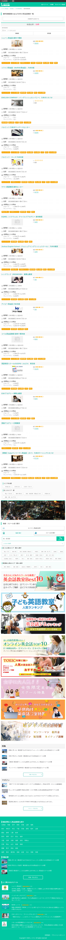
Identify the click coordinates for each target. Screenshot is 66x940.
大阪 (2, 840)
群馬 (27, 828)
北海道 (3, 825)
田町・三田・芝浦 (50, 555)
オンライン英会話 (60, 4)
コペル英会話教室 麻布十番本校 (13, 334)
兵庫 (7, 840)
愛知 (2, 832)
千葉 (18, 828)
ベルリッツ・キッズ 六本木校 (12, 157)
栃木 (32, 828)
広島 (2, 844)
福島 (32, 825)
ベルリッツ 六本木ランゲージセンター (15, 127)
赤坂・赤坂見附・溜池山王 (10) (33, 493)
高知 (12, 848)
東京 (2, 828)
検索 (51, 4)
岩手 (13, 825)
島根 (21, 844)
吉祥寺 (35, 566)
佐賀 (22, 852)
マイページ (45, 4)
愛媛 (2, 848)
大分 (27, 852)
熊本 (7, 852)
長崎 (18, 852)
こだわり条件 (7, 543)
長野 (7, 836)
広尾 (5, 555)
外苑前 (36, 551)
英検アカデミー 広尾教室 (10, 423)
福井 (21, 836)
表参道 (61, 551)
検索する (60, 538)
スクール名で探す (50, 533)
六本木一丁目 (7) (28, 486)
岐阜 (16, 832)
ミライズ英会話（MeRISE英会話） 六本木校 (17, 68)
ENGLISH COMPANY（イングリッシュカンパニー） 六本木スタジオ (27, 98)
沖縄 (36, 852)
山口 (12, 844)
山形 (27, 825)
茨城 (22, 828)
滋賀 (16, 840)
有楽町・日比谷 (39, 555)
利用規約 (47, 935)
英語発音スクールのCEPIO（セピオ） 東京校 (18, 364)
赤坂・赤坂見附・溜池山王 (25, 551)
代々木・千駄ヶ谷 (13, 555)
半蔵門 (16, 558)
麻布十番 (14, 551)
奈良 (21, 840)
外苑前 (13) (47, 493)
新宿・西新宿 (58, 558)
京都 (12, 840)
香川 (7, 848)
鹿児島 (13, 852)
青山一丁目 (6, 551)
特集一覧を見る (33, 774)
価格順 (17, 33)
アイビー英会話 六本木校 (10, 304)
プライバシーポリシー (58, 935)
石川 (12, 836)
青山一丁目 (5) (8, 493)
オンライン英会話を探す (34, 528)
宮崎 (32, 852)
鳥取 (16, 844)
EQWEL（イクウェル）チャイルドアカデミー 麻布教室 (21, 217)
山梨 (36, 828)
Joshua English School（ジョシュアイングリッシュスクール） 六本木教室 (29, 246)
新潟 (2, 836)
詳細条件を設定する (33, 19)
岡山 (7, 844)
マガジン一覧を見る (33, 808)
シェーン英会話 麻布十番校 (11, 38)
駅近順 (49, 33)
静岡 (7, 832)
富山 (16, 836)
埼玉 (13, 828)
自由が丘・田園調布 (26, 566)
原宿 (22, 555)
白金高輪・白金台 (8, 558)
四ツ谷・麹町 (29, 555)
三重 (12, 832)
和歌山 (27, 840)
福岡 (2, 852)
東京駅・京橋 (49, 558)
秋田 (18, 825)
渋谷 (23, 558)
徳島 (16, 848)
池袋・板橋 (15, 566)
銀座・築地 (29, 558)
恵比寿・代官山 (39, 558)
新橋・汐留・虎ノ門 (45, 551)
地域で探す (18, 533)
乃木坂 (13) (7, 486)
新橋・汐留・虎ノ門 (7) (10, 497)
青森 (8, 825)
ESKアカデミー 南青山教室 (11, 393)
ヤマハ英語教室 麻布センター (12, 187)
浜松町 (55, 551)
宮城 (22, 825)
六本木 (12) (17, 486)
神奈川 (8, 828)
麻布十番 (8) (19, 493)
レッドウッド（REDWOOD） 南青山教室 (16, 274)
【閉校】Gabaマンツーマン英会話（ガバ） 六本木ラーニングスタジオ (27, 453)
